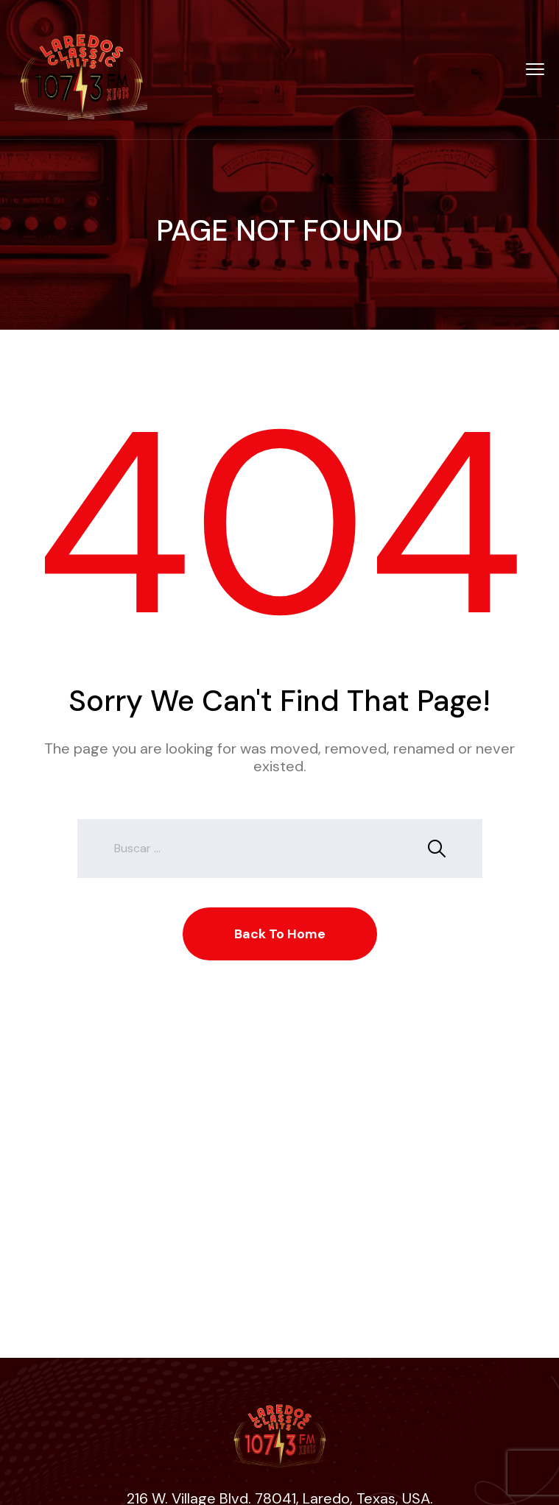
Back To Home (280, 934)
